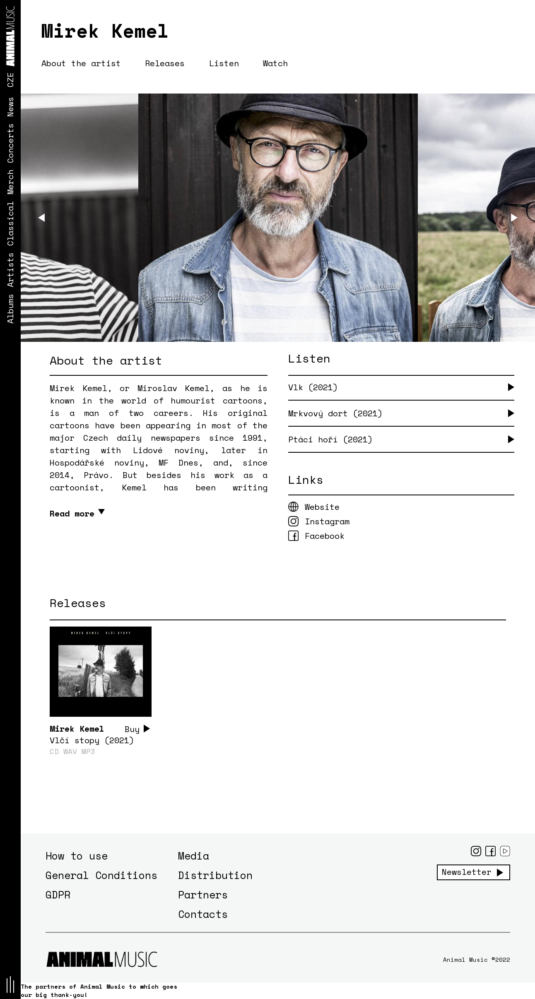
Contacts (203, 914)
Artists (10, 269)
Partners (203, 894)
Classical (10, 223)
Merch (10, 182)
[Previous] (41, 218)
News (10, 107)
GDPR (58, 894)
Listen (224, 63)
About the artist (81, 63)
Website (322, 507)
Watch (276, 63)
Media (193, 855)
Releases (165, 63)
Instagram (327, 521)
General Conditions (101, 875)
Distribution (215, 875)
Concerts (10, 143)
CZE (10, 79)
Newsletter (467, 872)
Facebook (325, 536)
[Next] (514, 218)
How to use (77, 855)
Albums (10, 309)
